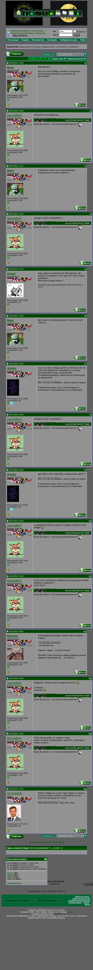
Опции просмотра (76, 59)
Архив (86, 903)
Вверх (87, 904)
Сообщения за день (68, 40)
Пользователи (38, 40)
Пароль (55, 35)
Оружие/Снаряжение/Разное (22, 33)
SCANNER (14, 793)
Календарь (52, 40)
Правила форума (14, 883)
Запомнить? (80, 32)
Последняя (77, 54)
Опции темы (57, 59)
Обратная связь (82, 897)
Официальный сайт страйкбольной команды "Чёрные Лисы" (79, 901)
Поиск (83, 40)
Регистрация (13, 40)
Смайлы (10, 875)
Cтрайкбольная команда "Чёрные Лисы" (27, 31)
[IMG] (9, 877)
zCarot (70, 912)
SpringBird (14, 115)
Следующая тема (55, 842)
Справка (25, 40)
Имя (54, 31)
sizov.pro (57, 914)
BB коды (10, 873)
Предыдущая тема (38, 842)
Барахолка (40, 33)
